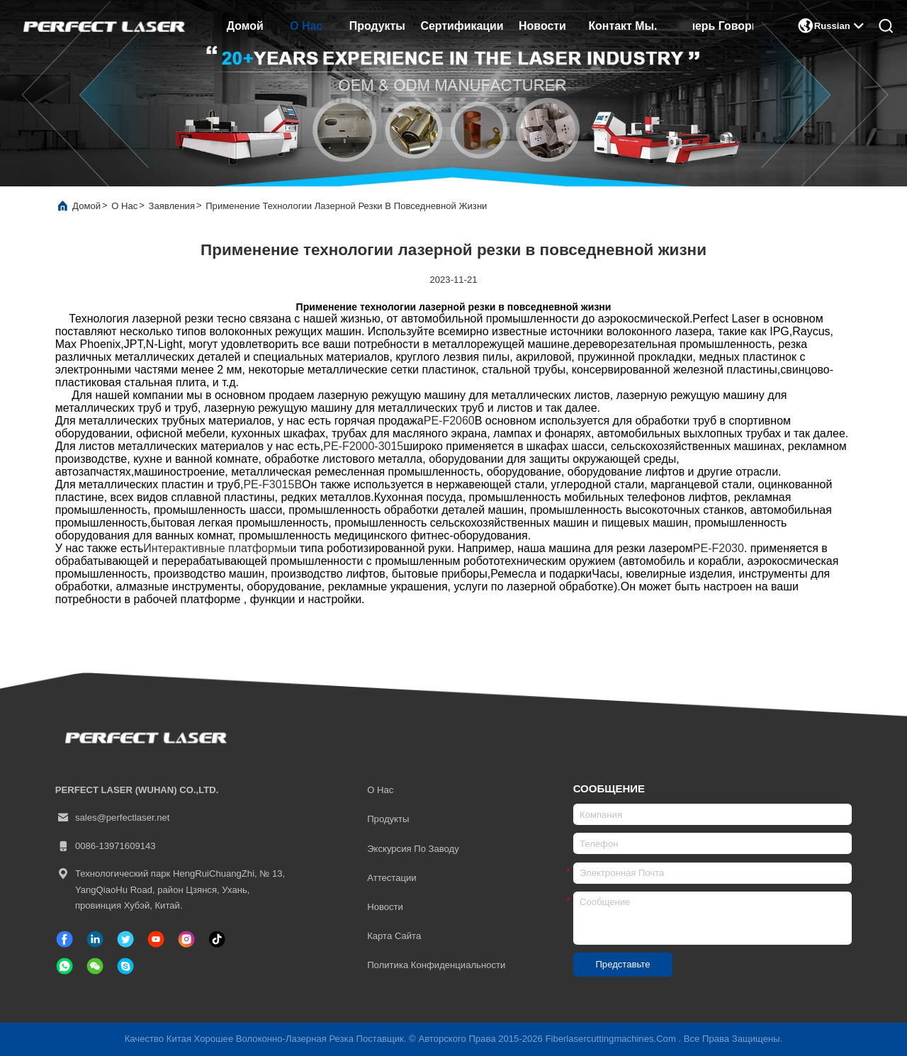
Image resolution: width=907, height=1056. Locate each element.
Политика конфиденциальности (436, 965)
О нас (306, 26)
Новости (542, 26)
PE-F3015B (272, 484)
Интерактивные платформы (216, 548)
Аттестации (391, 877)
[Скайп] (125, 966)
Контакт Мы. (622, 26)
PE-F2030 (718, 548)
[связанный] (95, 939)
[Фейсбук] (64, 939)
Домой (245, 26)
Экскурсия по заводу (413, 848)
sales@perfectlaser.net (112, 818)
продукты (377, 26)
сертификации (462, 26)
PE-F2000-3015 (363, 446)
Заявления (171, 206)
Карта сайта (394, 936)
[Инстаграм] (186, 939)
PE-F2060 (449, 421)
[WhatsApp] (64, 966)
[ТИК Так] (156, 939)
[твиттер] (125, 939)
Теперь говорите (723, 26)
